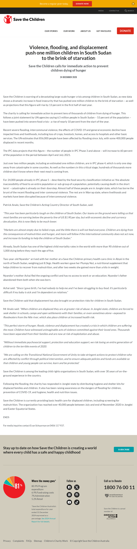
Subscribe (124, 449)
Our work (69, 31)
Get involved (103, 31)
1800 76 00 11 (119, 487)
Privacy (7, 540)
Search (129, 10)
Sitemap (38, 540)
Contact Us (114, 11)
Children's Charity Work (56, 540)
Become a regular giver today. (54, 3)
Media (101, 11)
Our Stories (51, 31)
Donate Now (82, 4)
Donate (125, 30)
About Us (86, 31)
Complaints (18, 540)
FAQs (29, 540)
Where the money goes (43, 481)
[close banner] (133, 4)
